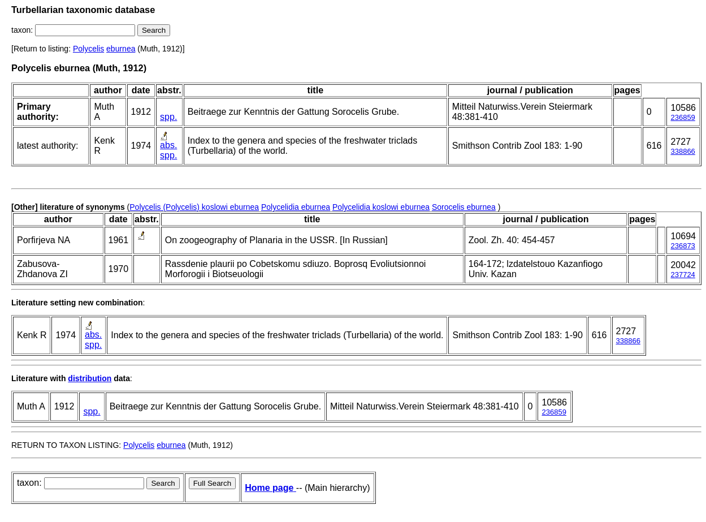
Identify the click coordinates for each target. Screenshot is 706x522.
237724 (682, 274)
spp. (168, 117)
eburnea (120, 48)
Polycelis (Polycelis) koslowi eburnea (194, 207)
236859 (682, 117)
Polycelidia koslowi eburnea (381, 207)
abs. (168, 145)
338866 (682, 151)
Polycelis (88, 48)
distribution (89, 378)
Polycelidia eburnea (295, 207)
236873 (682, 245)
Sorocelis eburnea (464, 207)
